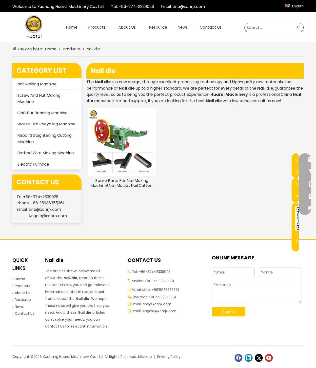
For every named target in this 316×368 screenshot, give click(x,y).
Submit (229, 311)
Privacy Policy (168, 356)
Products (22, 285)
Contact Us (24, 313)
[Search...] (270, 27)
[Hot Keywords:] (299, 27)
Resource (23, 299)
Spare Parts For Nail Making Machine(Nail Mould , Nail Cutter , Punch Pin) (121, 183)
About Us (22, 292)
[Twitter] (259, 358)
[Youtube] (269, 358)
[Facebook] (238, 358)
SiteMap (145, 356)
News (19, 306)
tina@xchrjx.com (189, 6)
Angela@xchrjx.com (47, 216)
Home (20, 278)
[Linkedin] (249, 358)
